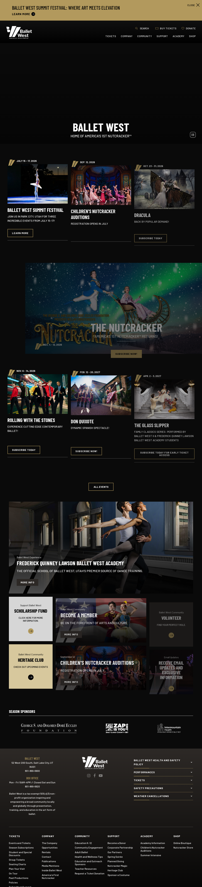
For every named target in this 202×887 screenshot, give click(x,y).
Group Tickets (17, 859)
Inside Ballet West (52, 870)
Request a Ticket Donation (89, 873)
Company (127, 36)
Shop (192, 36)
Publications (49, 861)
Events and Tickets (19, 842)
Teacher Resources (85, 868)
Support (162, 36)
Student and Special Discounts (20, 854)
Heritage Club (115, 870)
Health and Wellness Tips (89, 856)
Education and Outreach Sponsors (88, 863)
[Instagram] (88, 775)
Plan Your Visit (17, 868)
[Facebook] (95, 775)
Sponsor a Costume (119, 874)
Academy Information (152, 842)
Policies (13, 882)
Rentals (46, 852)
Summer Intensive (150, 855)
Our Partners (115, 852)
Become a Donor (117, 842)
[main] (101, 370)
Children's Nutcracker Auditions (152, 849)
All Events (101, 486)
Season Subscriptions (21, 847)
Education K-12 (83, 842)
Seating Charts (17, 864)
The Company (49, 842)
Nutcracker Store (183, 847)
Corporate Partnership (120, 847)
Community (144, 36)
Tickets (110, 36)
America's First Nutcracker (50, 876)
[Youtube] (101, 775)
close (191, 5)
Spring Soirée (115, 856)
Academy (178, 36)
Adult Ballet (81, 852)
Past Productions (18, 877)
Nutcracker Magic (117, 865)
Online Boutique (182, 842)
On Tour (13, 873)
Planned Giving (116, 861)
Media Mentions (50, 865)
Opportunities (49, 847)
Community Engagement (89, 847)
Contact (46, 856)
